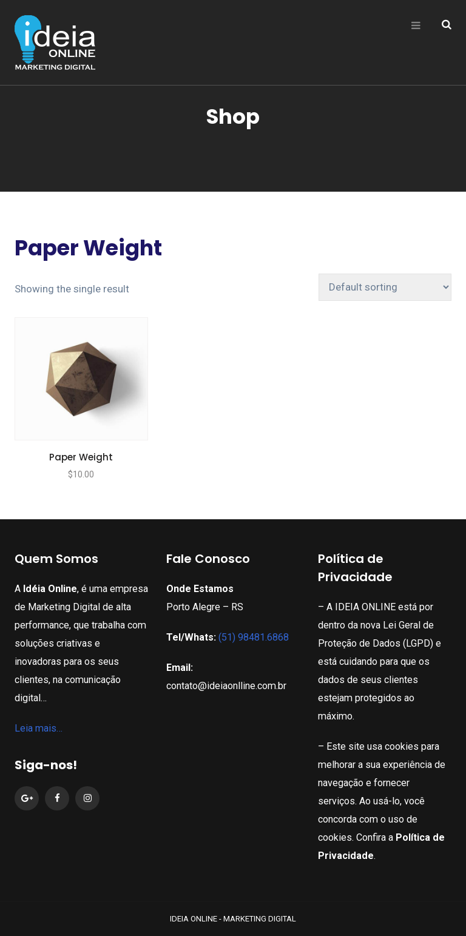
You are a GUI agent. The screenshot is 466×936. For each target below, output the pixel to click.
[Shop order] (385, 287)
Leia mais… (38, 728)
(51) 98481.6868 (253, 637)
